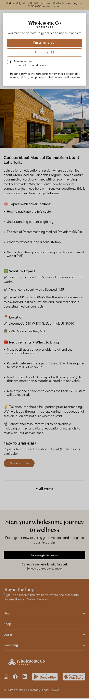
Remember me (30, 63)
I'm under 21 (44, 52)
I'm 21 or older (44, 43)
